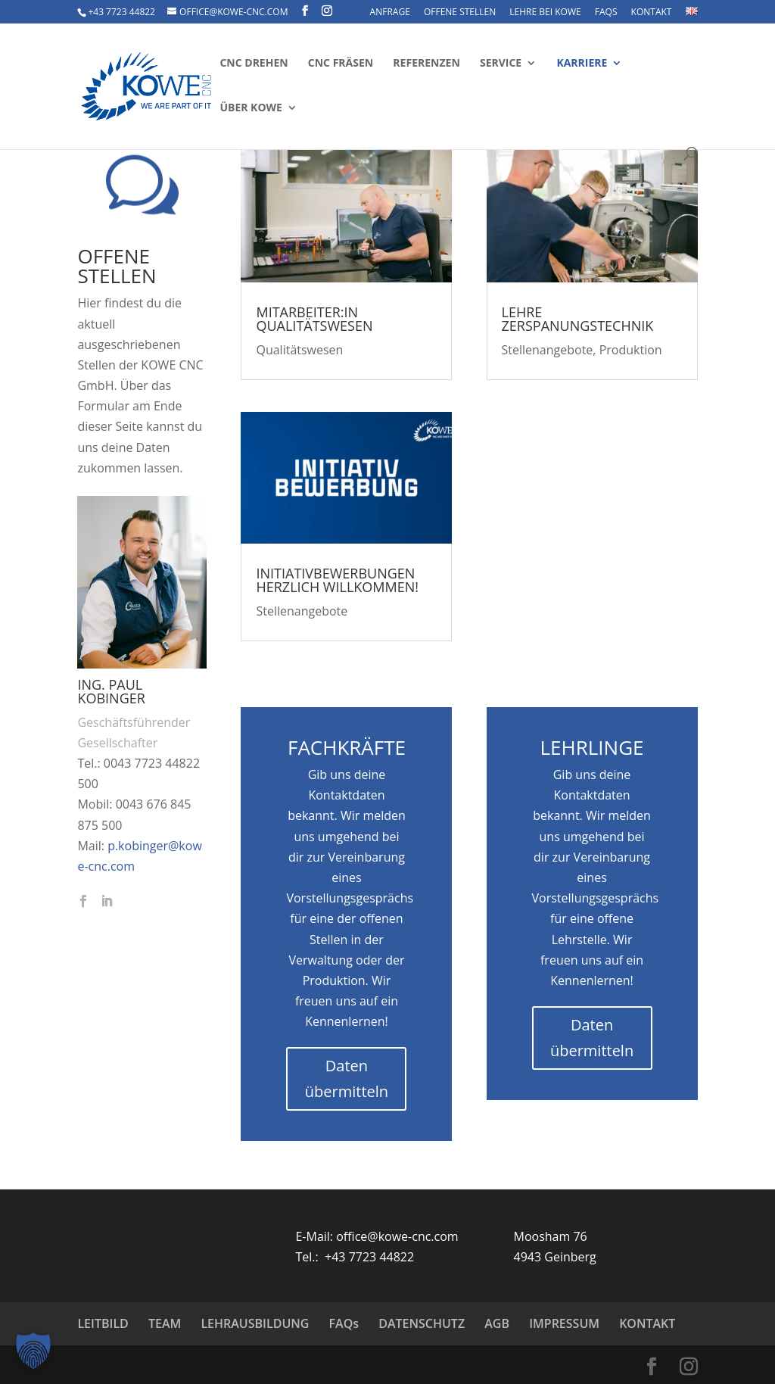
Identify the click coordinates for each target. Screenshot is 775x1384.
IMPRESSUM (564, 1323)
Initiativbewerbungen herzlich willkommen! (337, 580)
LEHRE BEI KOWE (544, 13)
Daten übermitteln (346, 1078)
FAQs (606, 13)
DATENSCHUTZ (421, 1323)
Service (500, 64)
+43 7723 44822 (121, 11)
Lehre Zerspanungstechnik (578, 319)
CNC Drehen (253, 64)
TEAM (164, 1323)
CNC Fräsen (340, 64)
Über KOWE (250, 108)
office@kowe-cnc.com (397, 1236)
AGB (496, 1323)
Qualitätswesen (299, 349)
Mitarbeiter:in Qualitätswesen (314, 319)
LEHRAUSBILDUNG (255, 1323)
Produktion (630, 349)
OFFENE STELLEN (460, 13)
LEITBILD (102, 1323)
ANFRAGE (390, 13)
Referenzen (426, 64)
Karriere (581, 64)
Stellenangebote (301, 611)
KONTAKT (651, 13)
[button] (33, 1350)
